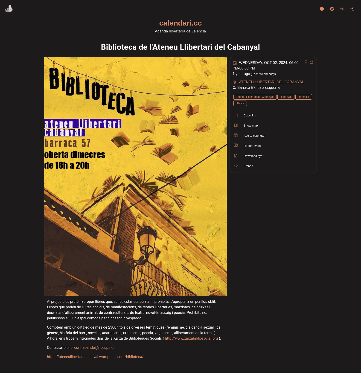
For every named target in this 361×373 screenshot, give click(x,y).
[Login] (352, 9)
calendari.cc (180, 23)
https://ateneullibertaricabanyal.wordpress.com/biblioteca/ (95, 357)
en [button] (342, 9)
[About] (322, 9)
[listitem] (273, 115)
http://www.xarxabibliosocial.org (191, 338)
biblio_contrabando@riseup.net (89, 347)
